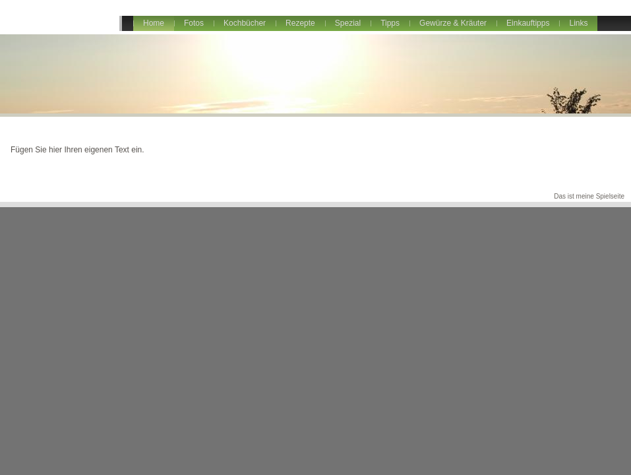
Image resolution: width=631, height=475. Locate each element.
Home (153, 23)
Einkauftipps (527, 23)
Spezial (348, 23)
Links (578, 23)
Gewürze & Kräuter (453, 23)
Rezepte (300, 23)
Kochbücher (245, 23)
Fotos (194, 23)
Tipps (390, 23)
